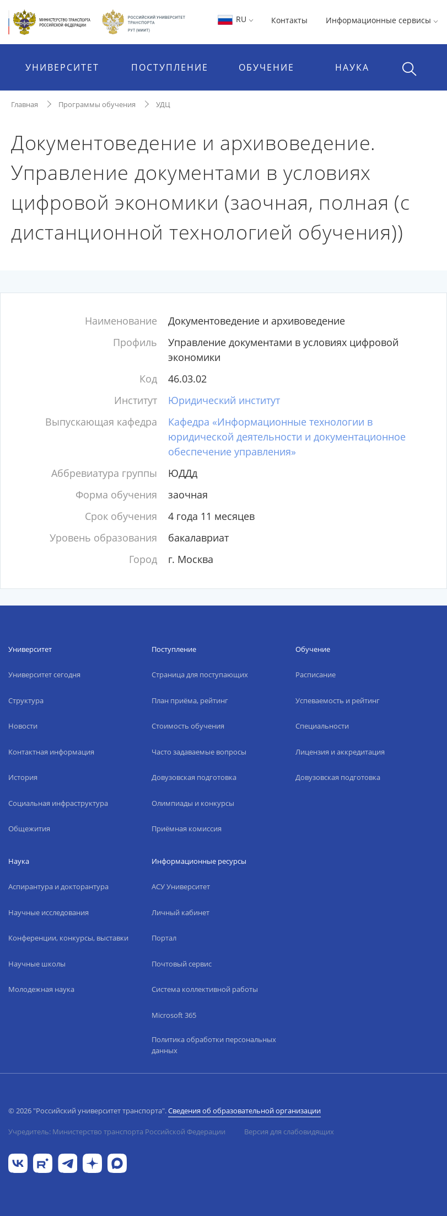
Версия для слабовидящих (289, 1132)
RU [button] (235, 19)
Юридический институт (224, 400)
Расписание (315, 674)
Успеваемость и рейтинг (337, 700)
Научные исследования (48, 912)
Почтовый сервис (182, 964)
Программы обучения (97, 104)
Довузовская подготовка (194, 777)
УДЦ (163, 104)
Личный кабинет (180, 912)
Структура (26, 700)
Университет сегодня (44, 674)
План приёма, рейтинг (190, 700)
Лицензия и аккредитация (340, 752)
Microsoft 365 (174, 1015)
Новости (22, 726)
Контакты (289, 20)
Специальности (322, 726)
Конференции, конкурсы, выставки (68, 938)
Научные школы (37, 964)
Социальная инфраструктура (58, 803)
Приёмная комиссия (187, 828)
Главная (24, 104)
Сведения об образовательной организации (244, 1111)
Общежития (29, 828)
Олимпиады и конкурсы (193, 803)
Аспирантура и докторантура (58, 886)
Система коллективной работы (205, 989)
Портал (164, 938)
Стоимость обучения (188, 726)
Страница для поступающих (200, 674)
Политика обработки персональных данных (214, 1044)
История (22, 777)
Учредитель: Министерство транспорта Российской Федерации (116, 1132)
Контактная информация (51, 752)
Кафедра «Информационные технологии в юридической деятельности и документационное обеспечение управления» (287, 436)
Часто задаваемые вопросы (199, 752)
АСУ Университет (181, 886)
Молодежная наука (41, 989)
